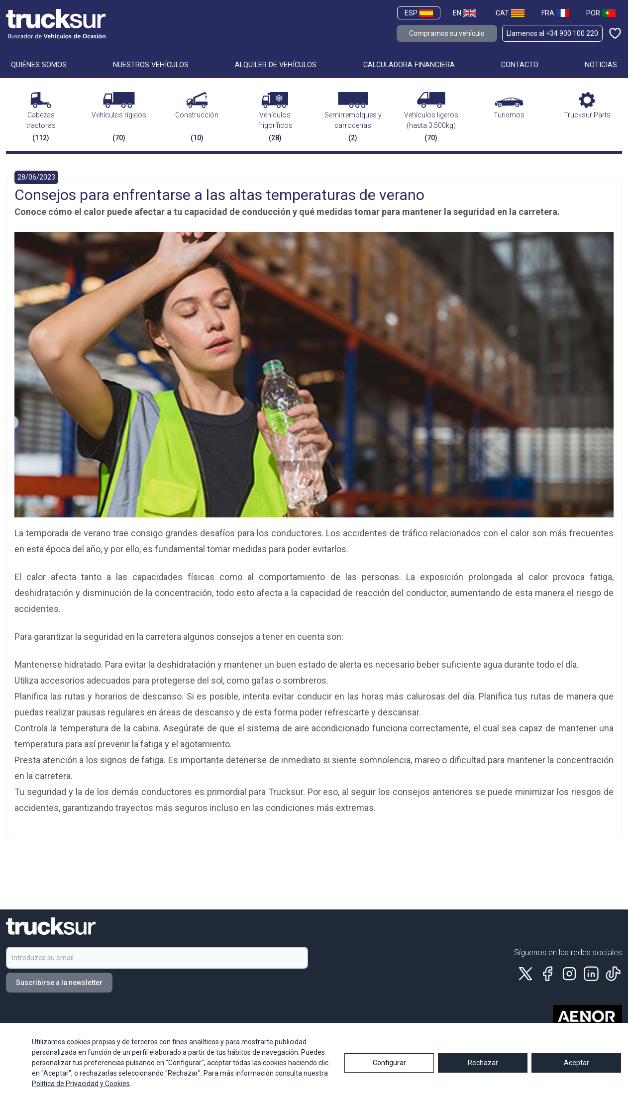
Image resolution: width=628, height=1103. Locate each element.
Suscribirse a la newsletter (59, 983)
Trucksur (285, 792)
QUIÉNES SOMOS (39, 65)
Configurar (389, 1071)
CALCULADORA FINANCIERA (409, 65)
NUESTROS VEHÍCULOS (151, 65)
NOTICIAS (601, 65)
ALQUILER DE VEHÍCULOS (275, 65)
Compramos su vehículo (447, 33)
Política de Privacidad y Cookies (81, 1092)
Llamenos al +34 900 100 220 (552, 33)
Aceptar (576, 1071)
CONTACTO (519, 65)
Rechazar (483, 1071)
